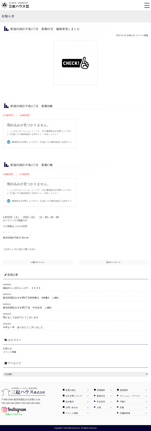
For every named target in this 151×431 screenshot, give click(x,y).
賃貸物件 (124, 390)
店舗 (122, 407)
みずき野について (73, 396)
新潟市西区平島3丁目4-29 (15, 237)
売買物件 (101, 390)
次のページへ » (113, 262)
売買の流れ (70, 390)
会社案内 (69, 401)
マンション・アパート (130, 396)
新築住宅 (101, 396)
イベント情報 (142, 35)
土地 (99, 407)
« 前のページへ (38, 262)
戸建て (123, 401)
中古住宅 (101, 401)
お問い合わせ (71, 407)
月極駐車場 (125, 413)
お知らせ (131, 35)
